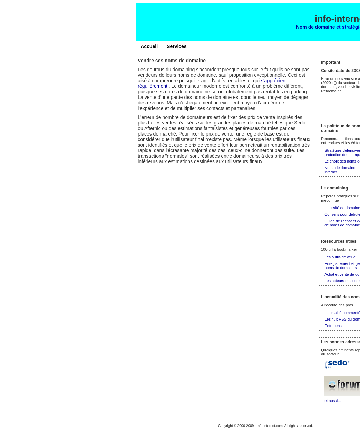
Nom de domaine (315, 27)
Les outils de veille (340, 257)
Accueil (149, 46)
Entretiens (333, 326)
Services (177, 46)
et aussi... (332, 401)
